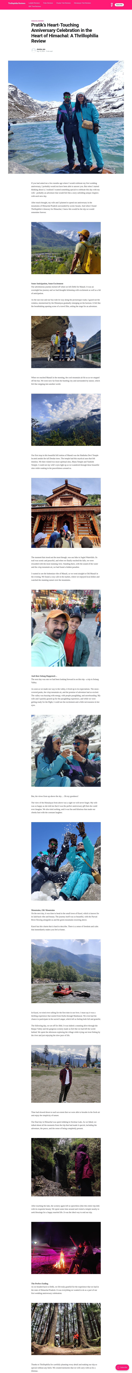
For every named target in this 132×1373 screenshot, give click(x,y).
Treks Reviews (48, 3)
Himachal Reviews (37, 21)
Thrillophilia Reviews (16, 3)
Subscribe (119, 5)
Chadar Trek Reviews (63, 3)
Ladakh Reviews (34, 3)
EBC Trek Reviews (35, 6)
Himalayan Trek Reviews (82, 3)
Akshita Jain (41, 49)
